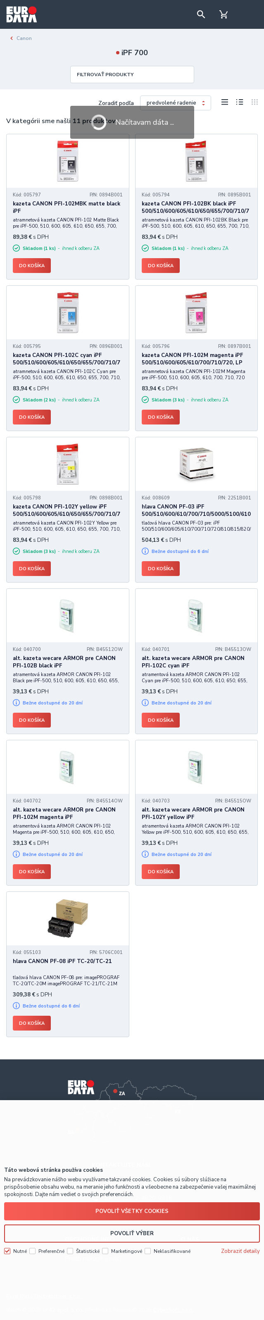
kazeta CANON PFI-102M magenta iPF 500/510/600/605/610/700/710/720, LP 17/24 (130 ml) (192, 363)
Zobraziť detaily (240, 1251)
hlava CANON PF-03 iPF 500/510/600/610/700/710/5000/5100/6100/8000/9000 (196, 514)
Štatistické (88, 1251)
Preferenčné (51, 1251)
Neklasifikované (172, 1251)
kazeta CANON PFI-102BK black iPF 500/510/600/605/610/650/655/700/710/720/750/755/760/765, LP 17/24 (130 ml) (195, 211)
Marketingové (126, 1251)
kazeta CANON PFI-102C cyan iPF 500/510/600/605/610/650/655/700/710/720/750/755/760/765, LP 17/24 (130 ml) (66, 363)
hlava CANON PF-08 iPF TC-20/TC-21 (62, 961)
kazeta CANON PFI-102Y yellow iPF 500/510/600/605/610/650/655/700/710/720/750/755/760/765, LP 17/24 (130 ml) (66, 514)
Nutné (20, 1251)
